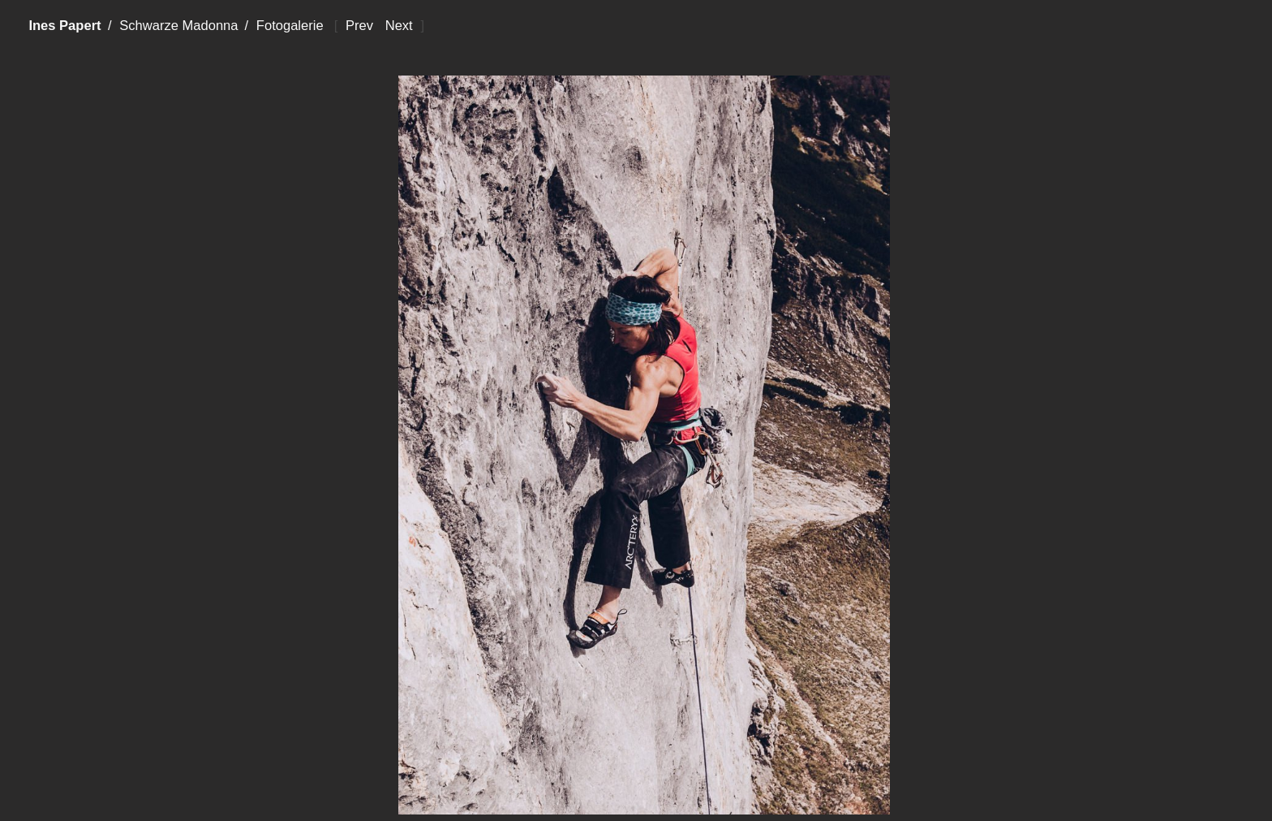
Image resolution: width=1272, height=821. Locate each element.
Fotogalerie (290, 25)
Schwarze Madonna (178, 25)
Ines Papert (64, 25)
